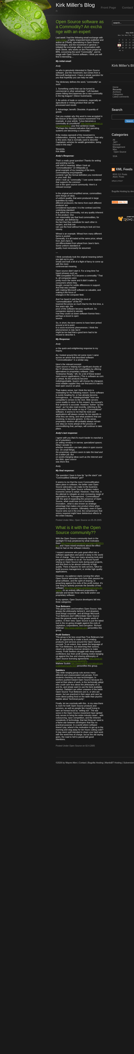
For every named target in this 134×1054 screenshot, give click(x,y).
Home (115, 87)
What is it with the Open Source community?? (78, 530)
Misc (115, 149)
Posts (124, 174)
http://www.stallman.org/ (76, 628)
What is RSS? (117, 181)
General (116, 144)
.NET (115, 142)
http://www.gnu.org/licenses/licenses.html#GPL (79, 659)
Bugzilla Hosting (119, 191)
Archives (117, 92)
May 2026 (129, 33)
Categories (118, 94)
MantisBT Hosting (113, 762)
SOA (115, 156)
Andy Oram (61, 40)
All (114, 140)
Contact (82, 762)
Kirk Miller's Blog (75, 5)
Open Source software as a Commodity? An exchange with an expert (80, 26)
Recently (117, 89)
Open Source (120, 152)
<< (120, 51)
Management (119, 147)
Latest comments (121, 96)
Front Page (108, 7)
